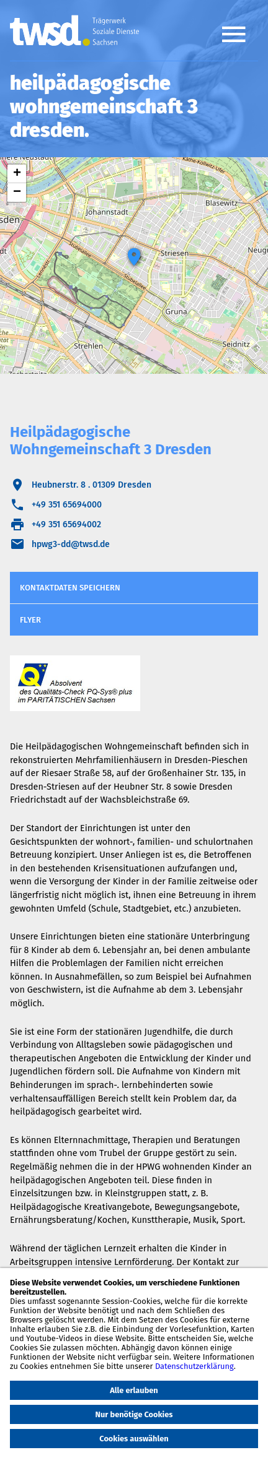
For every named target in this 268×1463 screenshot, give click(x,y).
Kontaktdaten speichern (70, 587)
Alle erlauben (134, 1390)
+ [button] (17, 174)
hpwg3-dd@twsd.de (71, 544)
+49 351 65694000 (67, 504)
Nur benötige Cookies (134, 1414)
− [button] (17, 192)
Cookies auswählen (133, 1438)
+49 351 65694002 (66, 524)
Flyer (30, 619)
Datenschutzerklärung (194, 1366)
